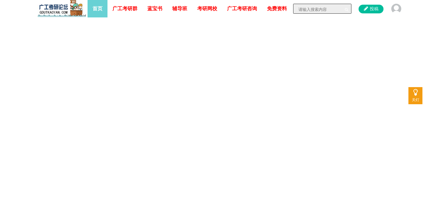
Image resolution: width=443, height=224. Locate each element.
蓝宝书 (154, 8)
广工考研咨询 (242, 8)
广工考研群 (124, 8)
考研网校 (207, 8)
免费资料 (277, 8)
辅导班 (179, 8)
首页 (97, 8)
